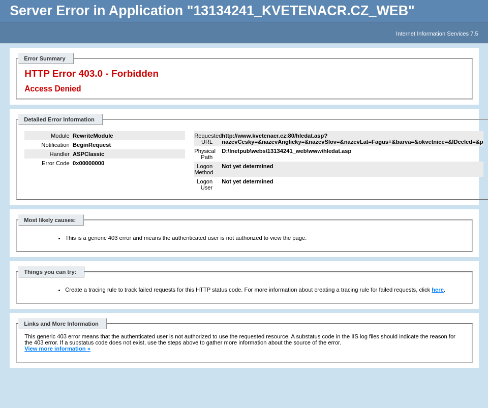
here (438, 290)
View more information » (57, 349)
